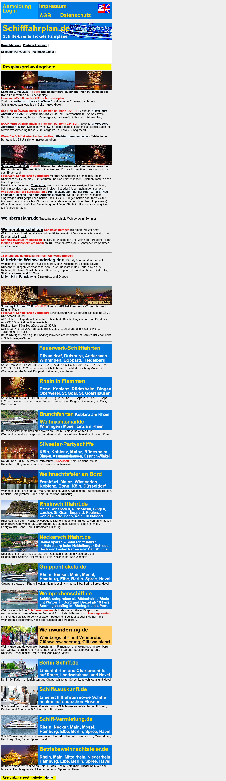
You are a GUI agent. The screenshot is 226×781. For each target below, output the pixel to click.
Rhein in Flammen (35, 45)
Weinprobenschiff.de (22, 229)
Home (49, 777)
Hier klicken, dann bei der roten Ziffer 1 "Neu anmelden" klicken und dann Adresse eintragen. (54, 193)
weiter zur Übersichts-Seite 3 (32, 101)
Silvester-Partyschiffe (15, 51)
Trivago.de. (38, 185)
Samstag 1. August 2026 (17, 306)
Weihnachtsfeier (43, 51)
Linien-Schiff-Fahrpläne (17, 276)
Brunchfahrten (11, 45)
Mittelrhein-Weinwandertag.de (31, 259)
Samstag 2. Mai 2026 (15, 91)
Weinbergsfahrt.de (19, 218)
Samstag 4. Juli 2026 (15, 166)
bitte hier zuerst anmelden (72, 136)
